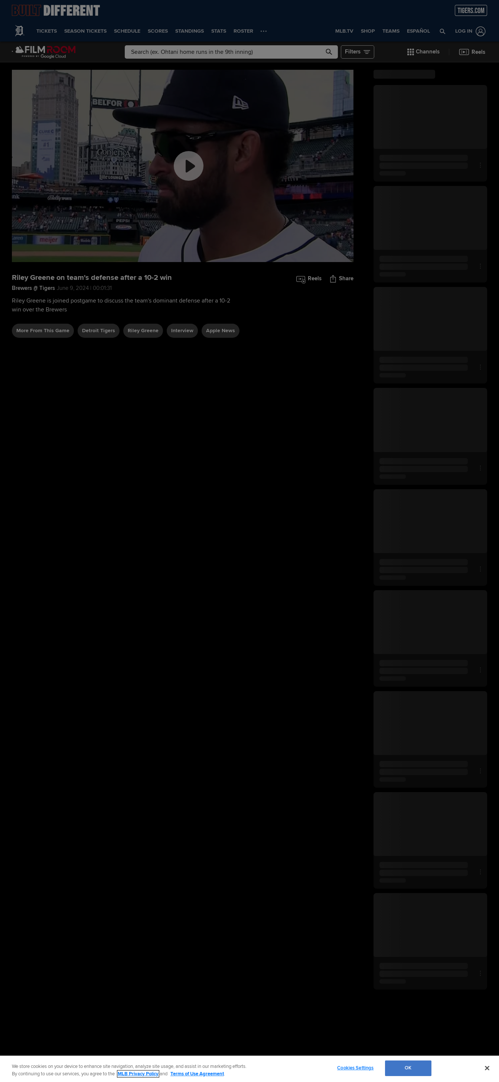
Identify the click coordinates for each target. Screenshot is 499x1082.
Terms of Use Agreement (197, 1074)
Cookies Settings (355, 1068)
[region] (249, 1069)
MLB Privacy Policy (138, 1074)
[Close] (487, 1068)
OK (408, 1068)
